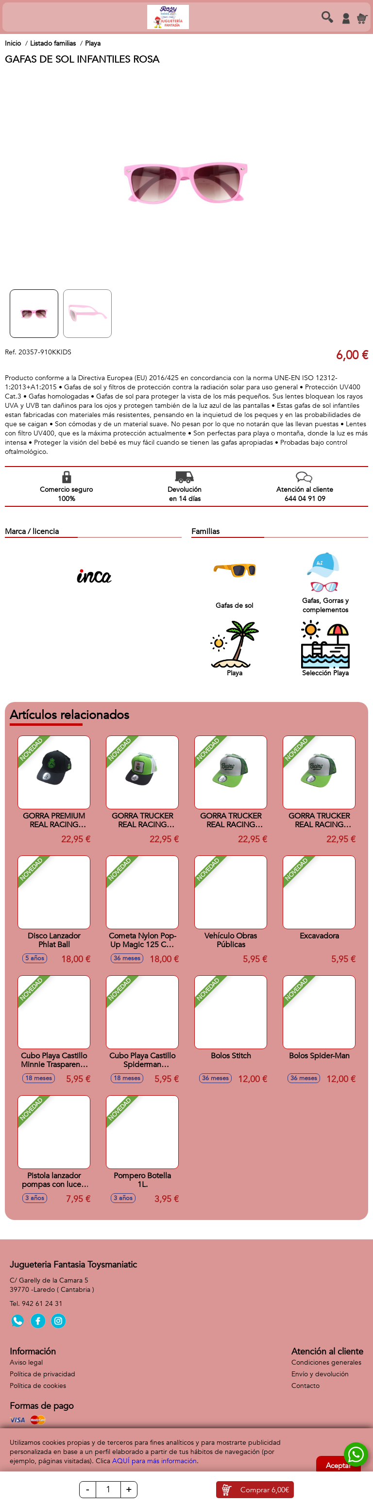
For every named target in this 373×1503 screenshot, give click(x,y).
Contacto (305, 1385)
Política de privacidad (42, 1374)
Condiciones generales (326, 1362)
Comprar (264, 1490)
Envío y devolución (320, 1374)
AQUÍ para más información (154, 1461)
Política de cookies (38, 1385)
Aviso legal (26, 1362)
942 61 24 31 (42, 1303)
